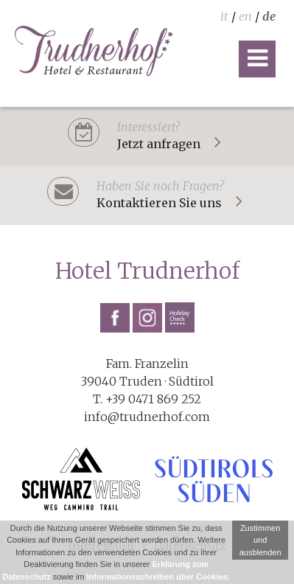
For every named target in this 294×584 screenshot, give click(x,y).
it (224, 16)
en (245, 16)
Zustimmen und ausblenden (260, 540)
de (269, 16)
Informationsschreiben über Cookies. (158, 576)
